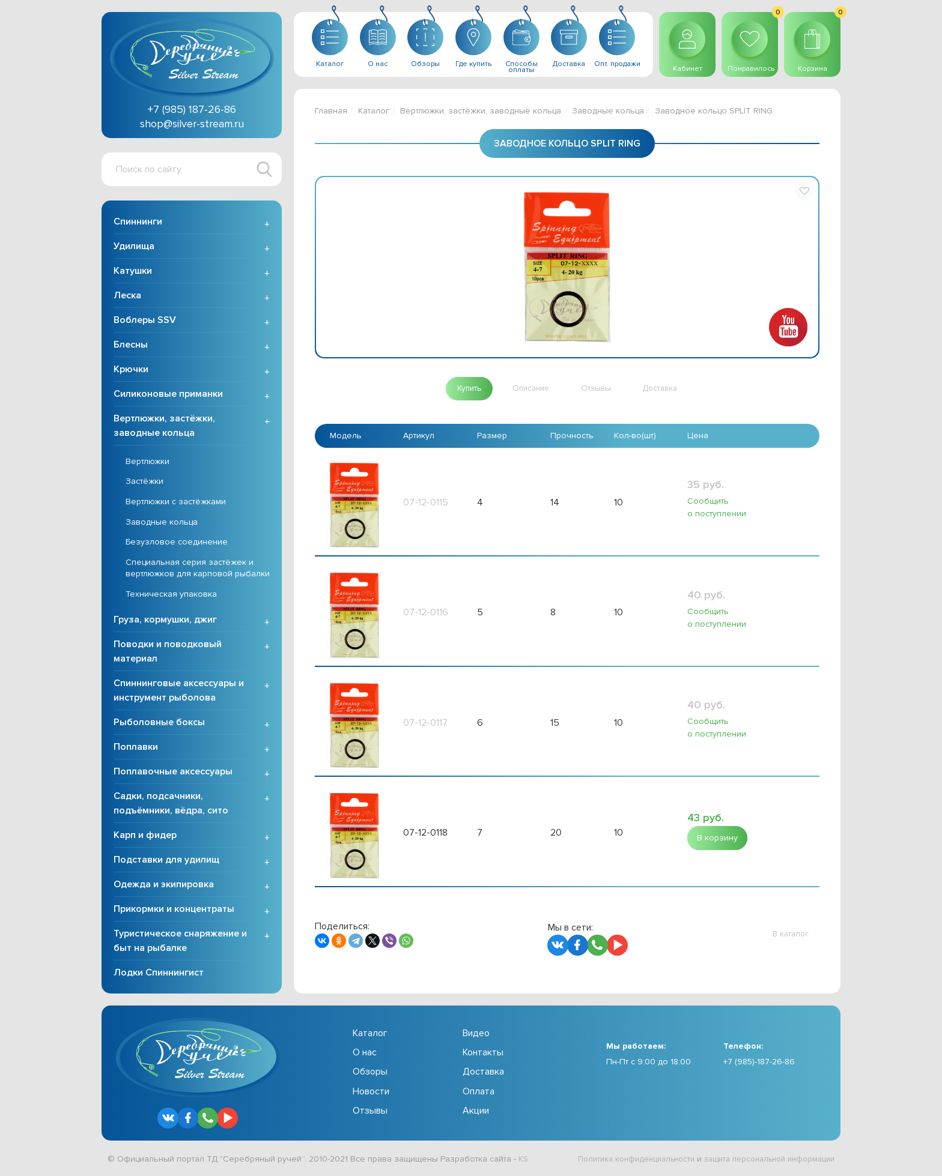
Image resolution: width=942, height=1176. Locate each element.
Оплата (478, 1093)
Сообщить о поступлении (716, 507)
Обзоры (370, 1073)
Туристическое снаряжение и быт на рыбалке (180, 942)
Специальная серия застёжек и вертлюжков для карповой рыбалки (198, 569)
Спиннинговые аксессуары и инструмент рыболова (179, 691)
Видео (476, 1034)
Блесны (131, 346)
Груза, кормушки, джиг (165, 621)
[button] (804, 191)
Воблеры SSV (145, 321)
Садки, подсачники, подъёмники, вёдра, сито (171, 804)
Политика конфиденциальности (618, 1160)
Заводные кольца (162, 523)
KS (523, 1160)
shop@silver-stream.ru (192, 123)
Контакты (483, 1054)
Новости (371, 1093)
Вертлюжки (147, 462)
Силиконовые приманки (168, 395)
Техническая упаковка (171, 595)
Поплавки (136, 748)
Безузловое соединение (177, 543)
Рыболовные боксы (159, 723)
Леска (127, 297)
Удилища (134, 247)
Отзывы (370, 1112)
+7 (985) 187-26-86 (192, 109)
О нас (365, 1054)
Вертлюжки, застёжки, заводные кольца (164, 427)
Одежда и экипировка (164, 885)
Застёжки (144, 483)
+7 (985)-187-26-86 (759, 1063)
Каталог (373, 111)
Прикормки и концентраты (174, 910)
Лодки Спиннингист (159, 974)
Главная (331, 111)
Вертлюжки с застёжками (176, 503)
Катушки (133, 272)
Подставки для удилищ (166, 861)
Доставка (483, 1073)
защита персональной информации (762, 1160)
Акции (476, 1112)
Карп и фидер (145, 836)
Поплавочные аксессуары (173, 773)
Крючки (131, 370)
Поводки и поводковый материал (168, 652)
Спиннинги (138, 223)
